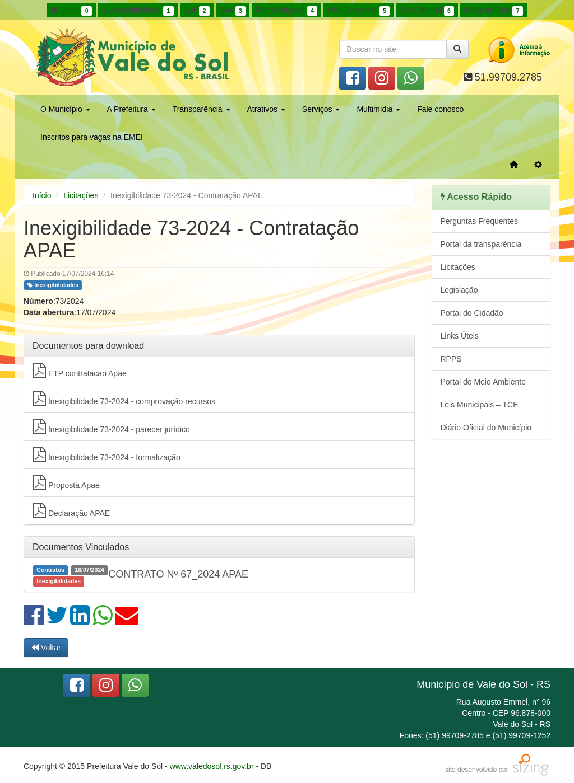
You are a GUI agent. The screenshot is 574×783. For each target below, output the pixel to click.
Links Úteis (460, 335)
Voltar (46, 647)
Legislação (459, 289)
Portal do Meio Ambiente (483, 381)
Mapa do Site (493, 11)
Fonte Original (286, 11)
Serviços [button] (321, 109)
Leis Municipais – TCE (480, 404)
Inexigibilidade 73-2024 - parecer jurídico (111, 426)
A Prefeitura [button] (131, 109)
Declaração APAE (71, 510)
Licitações (80, 195)
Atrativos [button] (266, 109)
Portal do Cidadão (472, 312)
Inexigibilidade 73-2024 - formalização (106, 454)
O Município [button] (65, 109)
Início (71, 11)
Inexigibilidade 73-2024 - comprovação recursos (124, 398)
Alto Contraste (358, 11)
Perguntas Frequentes (480, 221)
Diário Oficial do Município (486, 427)
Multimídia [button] (378, 109)
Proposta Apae (66, 482)
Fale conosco (440, 109)
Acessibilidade (137, 11)
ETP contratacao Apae (80, 370)
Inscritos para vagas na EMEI (91, 137)
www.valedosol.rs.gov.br (212, 766)
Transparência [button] (201, 109)
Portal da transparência (481, 244)
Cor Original (426, 11)
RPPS (451, 358)
